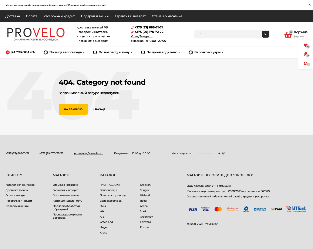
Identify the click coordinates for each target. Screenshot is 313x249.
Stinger (144, 190)
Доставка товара (17, 190)
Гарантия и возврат (130, 16)
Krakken (145, 184)
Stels (103, 206)
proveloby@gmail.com (88, 153)
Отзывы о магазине (167, 16)
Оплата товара (15, 195)
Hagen (104, 227)
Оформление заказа (66, 195)
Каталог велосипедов (20, 184)
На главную (73, 109)
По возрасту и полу (113, 195)
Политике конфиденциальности (86, 5)
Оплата (31, 16)
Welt (102, 211)
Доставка (12, 16)
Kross (103, 232)
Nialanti (145, 195)
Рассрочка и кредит (59, 16)
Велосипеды (108, 190)
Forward (145, 222)
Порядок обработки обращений (66, 207)
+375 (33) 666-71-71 (17, 153)
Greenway (146, 216)
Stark (143, 211)
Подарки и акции (95, 16)
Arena (144, 206)
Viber (134, 36)
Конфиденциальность (67, 200)
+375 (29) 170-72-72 (51, 153)
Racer (143, 200)
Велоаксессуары (111, 200)
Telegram (145, 36)
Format (145, 227)
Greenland (106, 222)
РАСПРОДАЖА (110, 184)
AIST (102, 216)
